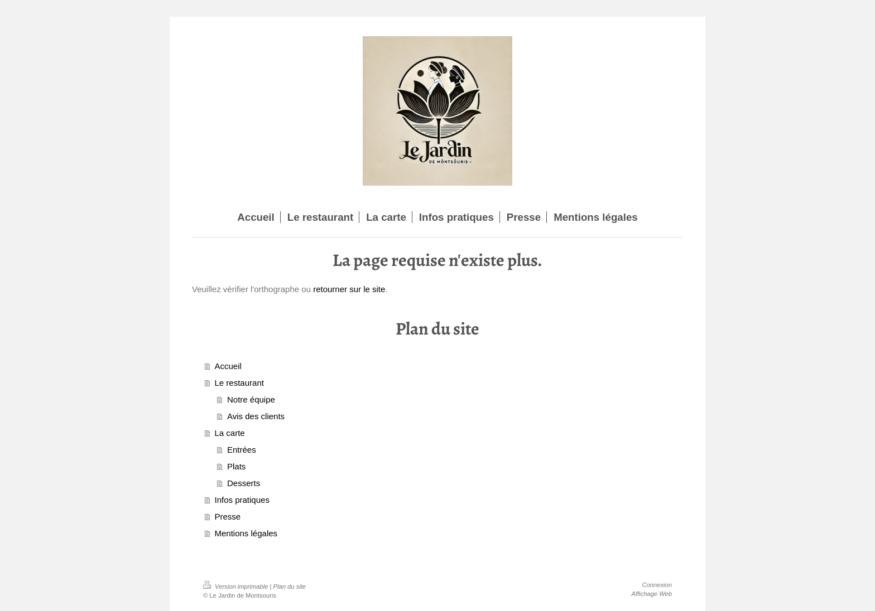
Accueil (228, 366)
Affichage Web (651, 593)
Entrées (241, 449)
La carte (230, 433)
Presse (228, 516)
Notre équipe (251, 399)
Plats (236, 466)
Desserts (243, 483)
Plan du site (289, 586)
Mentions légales (246, 533)
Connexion (657, 584)
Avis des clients (256, 416)
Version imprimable (236, 586)
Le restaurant (239, 382)
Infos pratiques (242, 500)
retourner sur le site (349, 289)
